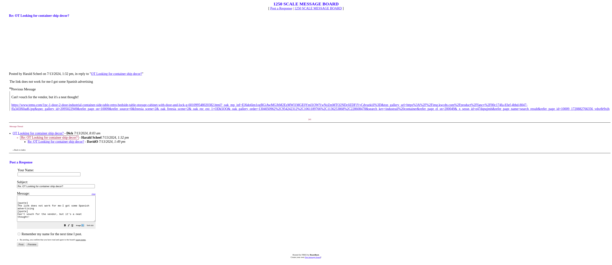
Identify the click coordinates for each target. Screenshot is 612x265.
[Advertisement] (37, 44)
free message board (313, 262)
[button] (74, 231)
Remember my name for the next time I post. (50, 239)
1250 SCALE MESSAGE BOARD (318, 8)
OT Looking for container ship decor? (116, 74)
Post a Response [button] (281, 8)
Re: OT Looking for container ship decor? (56, 141)
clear (103, 194)
